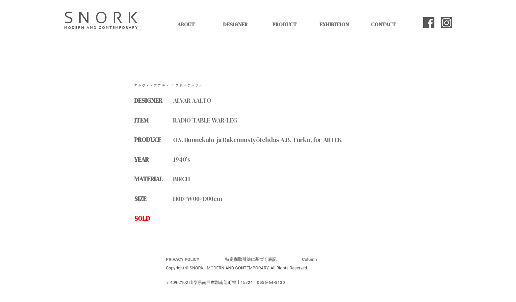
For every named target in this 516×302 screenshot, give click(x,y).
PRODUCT (284, 24)
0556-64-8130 (271, 282)
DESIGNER (235, 24)
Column (309, 259)
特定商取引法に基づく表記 (250, 259)
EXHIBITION (334, 24)
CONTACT (383, 24)
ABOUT (186, 24)
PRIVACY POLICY (182, 259)
